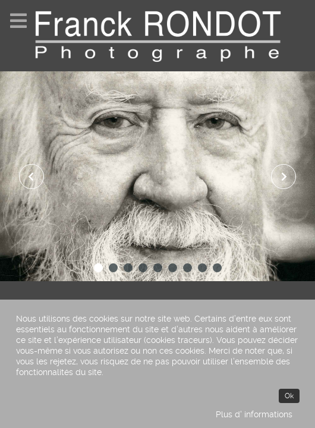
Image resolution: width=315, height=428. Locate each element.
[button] (98, 267)
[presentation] (31, 176)
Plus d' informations (254, 414)
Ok (289, 396)
